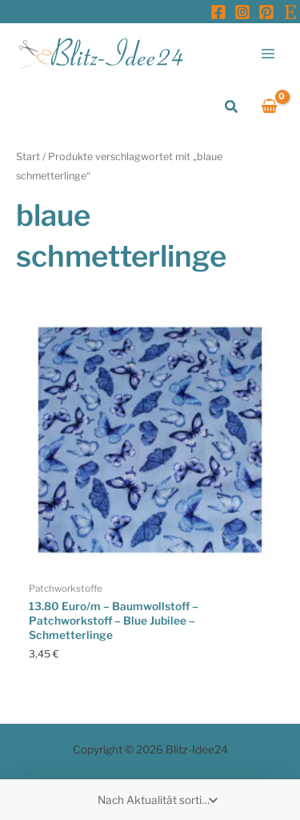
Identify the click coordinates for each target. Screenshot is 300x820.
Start (28, 157)
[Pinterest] (266, 12)
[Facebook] (218, 12)
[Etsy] (290, 12)
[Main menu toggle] (268, 53)
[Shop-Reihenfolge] (156, 800)
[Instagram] (242, 12)
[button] (232, 107)
